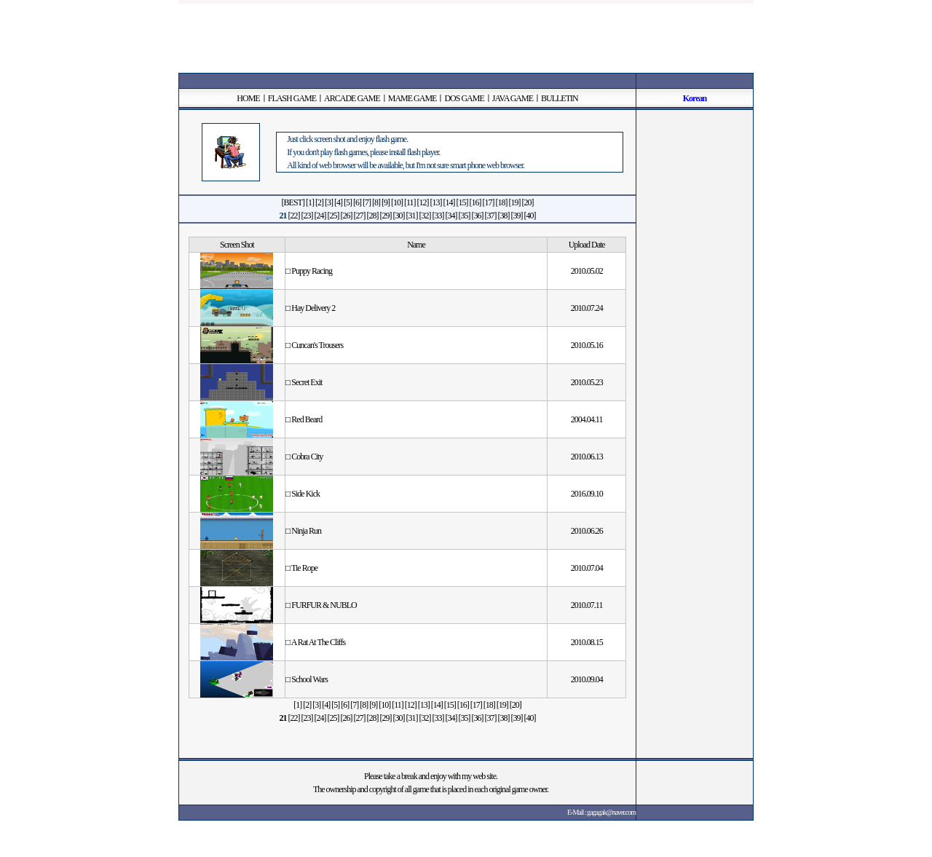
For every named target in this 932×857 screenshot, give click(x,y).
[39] (517, 215)
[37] (491, 215)
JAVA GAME (512, 98)
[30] (399, 215)
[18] (501, 202)
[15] (461, 202)
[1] (310, 202)
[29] (386, 215)
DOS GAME (463, 98)
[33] (438, 215)
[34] (451, 215)
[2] (319, 202)
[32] (425, 215)
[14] (448, 202)
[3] (329, 202)
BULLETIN (559, 98)
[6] (357, 202)
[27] (360, 215)
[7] (367, 202)
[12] (422, 202)
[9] (386, 202)
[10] (397, 202)
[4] (338, 202)
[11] (410, 202)
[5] (348, 202)
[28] (373, 215)
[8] (376, 202)
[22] (294, 215)
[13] (435, 202)
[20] (527, 202)
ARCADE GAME (352, 98)
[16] (475, 202)
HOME (248, 98)
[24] (320, 215)
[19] (514, 202)
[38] (504, 215)
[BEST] (293, 202)
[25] (333, 215)
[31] (412, 215)
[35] (464, 215)
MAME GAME (412, 98)
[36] (477, 215)
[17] (488, 202)
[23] (307, 215)
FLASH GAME (292, 98)
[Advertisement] (466, 36)
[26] (346, 215)
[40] (530, 215)
